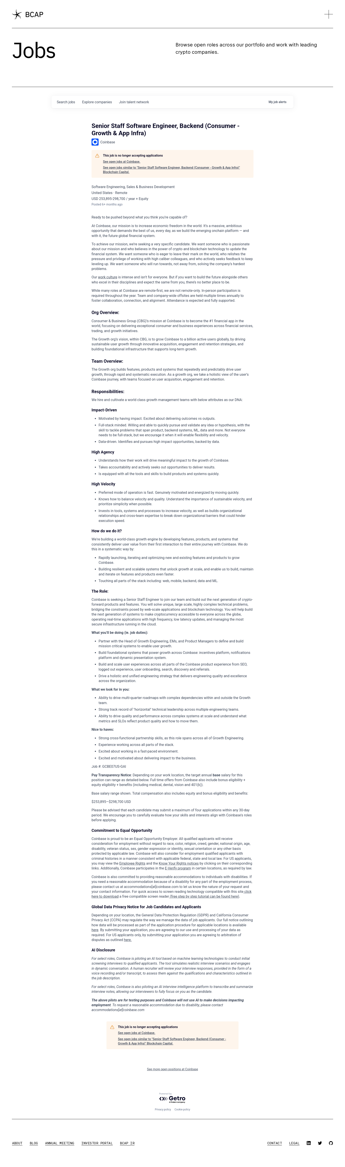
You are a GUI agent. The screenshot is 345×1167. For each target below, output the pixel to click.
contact (274, 1143)
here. (128, 940)
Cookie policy (182, 1109)
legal (294, 1143)
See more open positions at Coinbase (172, 1069)
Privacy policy (163, 1109)
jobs (66, 102)
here (95, 930)
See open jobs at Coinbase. (121, 161)
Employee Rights (132, 863)
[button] (328, 14)
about (17, 1143)
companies (97, 102)
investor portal (97, 1143)
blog (34, 1143)
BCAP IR (127, 1143)
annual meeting (59, 1143)
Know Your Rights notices (179, 863)
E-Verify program (178, 868)
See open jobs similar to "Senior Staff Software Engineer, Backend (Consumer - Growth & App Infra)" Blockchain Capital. (171, 170)
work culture (107, 277)
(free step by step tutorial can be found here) (204, 896)
